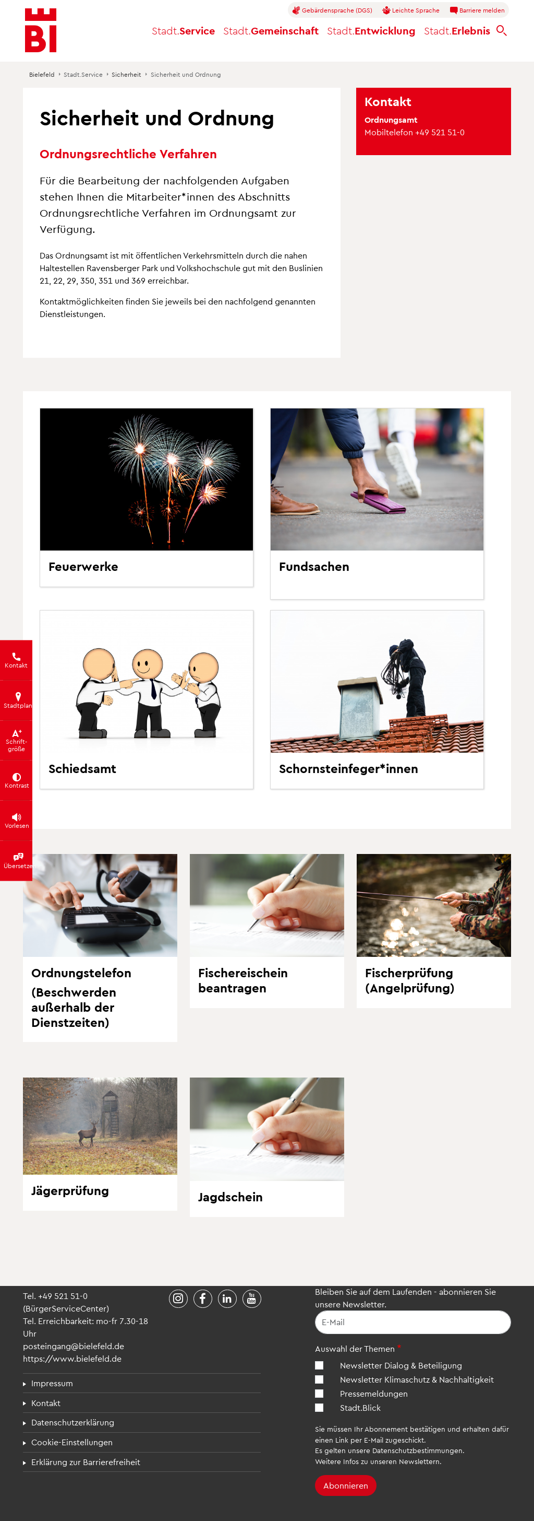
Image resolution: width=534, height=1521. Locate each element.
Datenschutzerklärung (72, 1422)
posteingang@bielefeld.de (73, 1346)
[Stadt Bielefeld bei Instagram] (178, 1299)
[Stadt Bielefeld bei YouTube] (251, 1299)
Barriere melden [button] (477, 10)
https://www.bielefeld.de (72, 1358)
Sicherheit (126, 74)
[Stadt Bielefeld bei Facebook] (202, 1299)
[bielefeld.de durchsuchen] (501, 30)
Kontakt (45, 1403)
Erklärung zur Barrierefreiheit (85, 1462)
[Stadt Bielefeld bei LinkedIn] (227, 1299)
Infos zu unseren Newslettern (391, 1461)
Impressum (52, 1383)
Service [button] (183, 30)
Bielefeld (42, 74)
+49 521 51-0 (63, 1296)
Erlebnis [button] (457, 30)
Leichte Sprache (411, 10)
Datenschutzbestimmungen (417, 1450)
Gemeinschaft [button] (271, 30)
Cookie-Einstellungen (72, 1442)
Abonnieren (345, 1485)
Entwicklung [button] (371, 30)
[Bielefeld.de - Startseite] (40, 30)
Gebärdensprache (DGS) (332, 10)
